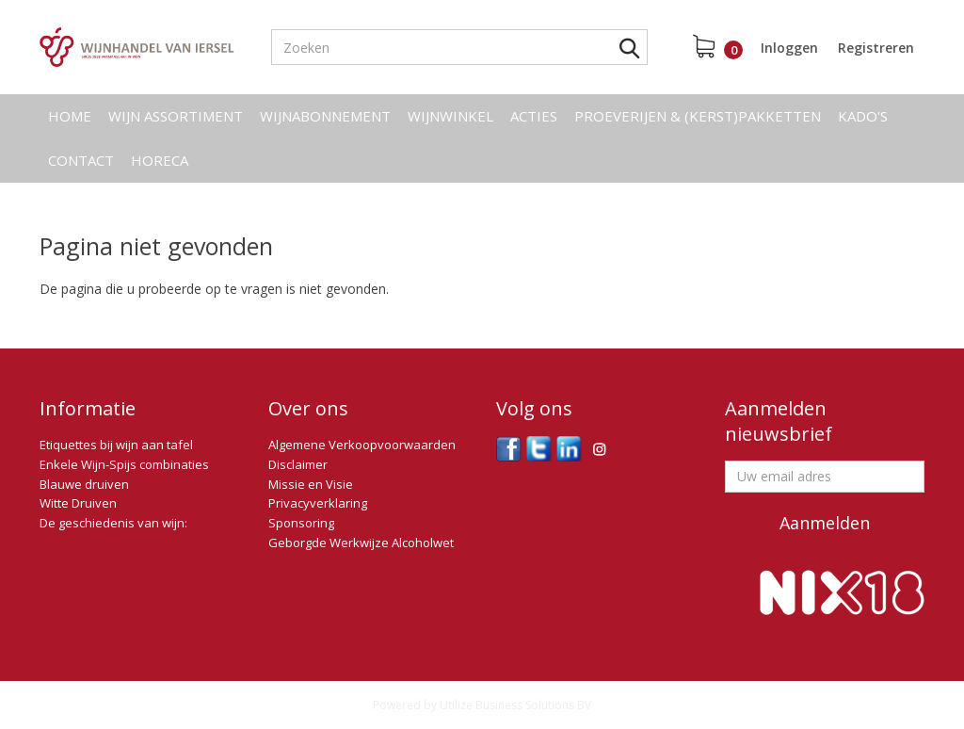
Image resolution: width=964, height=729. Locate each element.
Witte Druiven (78, 502)
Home (69, 115)
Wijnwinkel (450, 115)
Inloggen (789, 48)
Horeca (159, 160)
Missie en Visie (310, 484)
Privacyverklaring (317, 502)
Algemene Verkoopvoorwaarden (362, 444)
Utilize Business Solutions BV (515, 705)
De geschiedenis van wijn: (113, 522)
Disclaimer (298, 464)
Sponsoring (301, 522)
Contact (81, 160)
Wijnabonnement (325, 115)
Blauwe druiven (84, 484)
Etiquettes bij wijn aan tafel (116, 444)
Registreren (876, 48)
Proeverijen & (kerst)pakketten (697, 115)
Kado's (863, 115)
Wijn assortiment (175, 115)
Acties (533, 115)
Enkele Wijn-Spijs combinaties (124, 464)
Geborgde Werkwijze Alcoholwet (361, 542)
